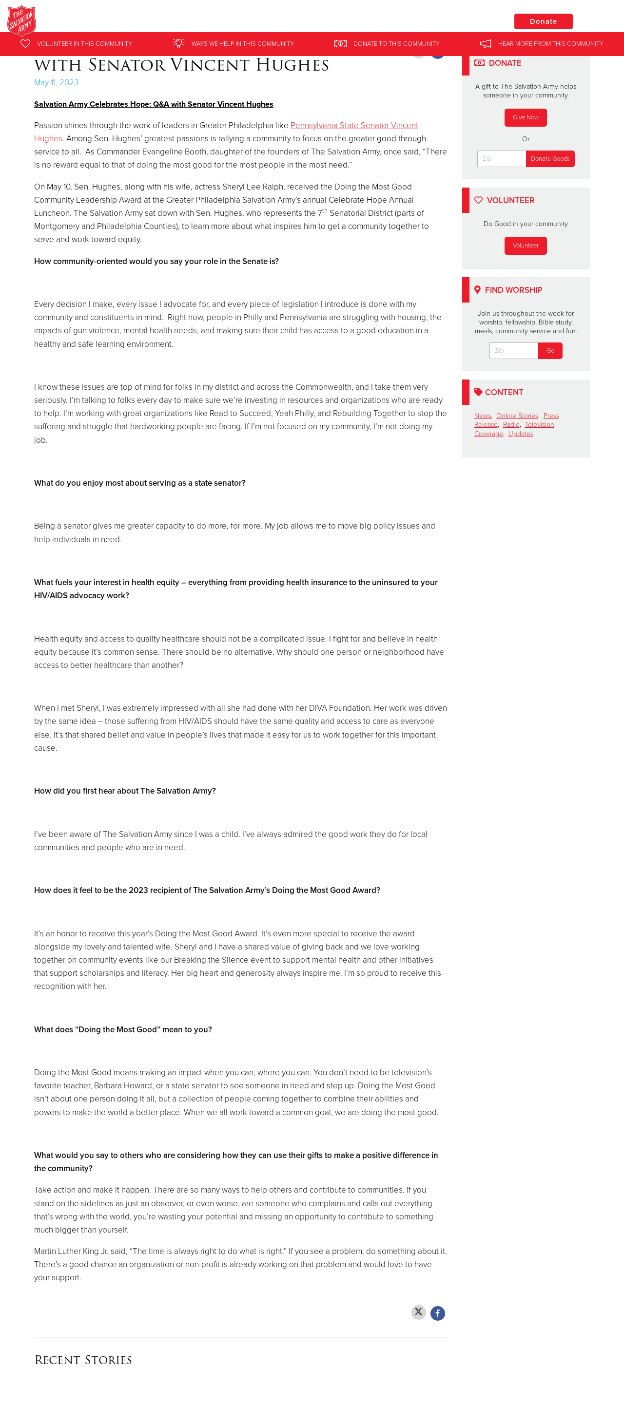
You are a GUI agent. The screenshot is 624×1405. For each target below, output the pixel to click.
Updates (520, 434)
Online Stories (517, 416)
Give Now (526, 117)
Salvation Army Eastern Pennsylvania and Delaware (214, 22)
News (482, 416)
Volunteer (526, 245)
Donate (543, 21)
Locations (470, 21)
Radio (511, 424)
